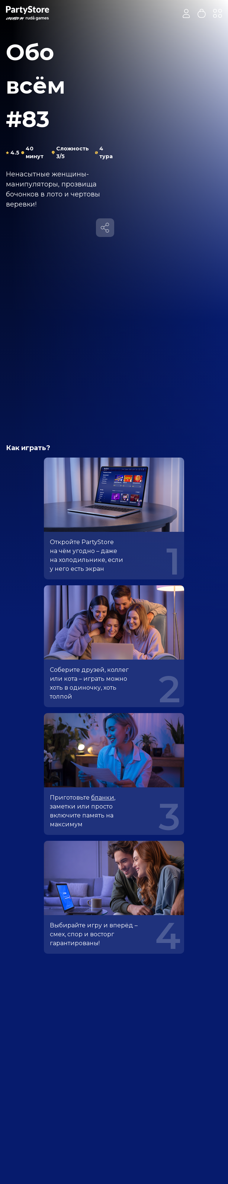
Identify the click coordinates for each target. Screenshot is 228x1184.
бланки (102, 797)
